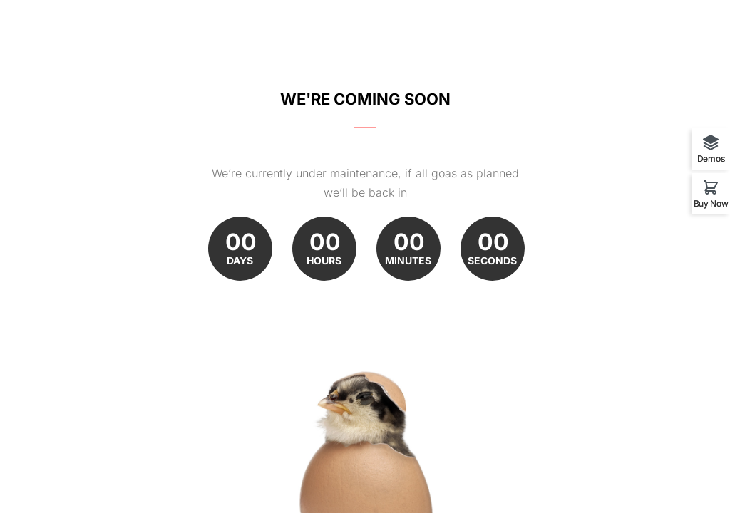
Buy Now (711, 203)
